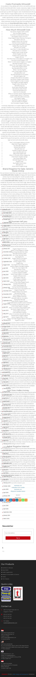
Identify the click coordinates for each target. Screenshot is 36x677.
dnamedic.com (18, 485)
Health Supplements (7, 572)
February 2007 (7, 502)
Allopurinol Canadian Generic (18, 491)
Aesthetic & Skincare (7, 568)
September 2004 (7, 512)
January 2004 (6, 515)
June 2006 (5, 505)
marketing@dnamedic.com (10, 623)
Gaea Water (4, 570)
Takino (3, 576)
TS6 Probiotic (5, 579)
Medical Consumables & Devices (10, 574)
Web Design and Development (20, 674)
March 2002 (6, 518)
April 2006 (5, 509)
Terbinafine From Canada (18, 487)
